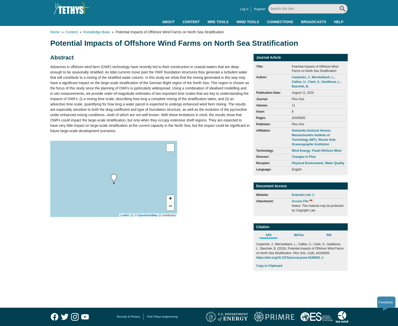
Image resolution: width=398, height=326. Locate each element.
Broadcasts (313, 22)
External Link (301, 195)
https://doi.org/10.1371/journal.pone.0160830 (288, 257)
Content (191, 22)
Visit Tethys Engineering (162, 316)
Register (260, 9)
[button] (170, 199)
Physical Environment (307, 163)
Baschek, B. (300, 86)
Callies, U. (299, 82)
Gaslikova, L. (331, 82)
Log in (244, 9)
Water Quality (334, 163)
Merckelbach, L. (323, 77)
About (168, 22)
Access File (300, 201)
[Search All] (308, 9)
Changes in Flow (304, 157)
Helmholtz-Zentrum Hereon (311, 130)
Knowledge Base (96, 32)
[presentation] (114, 179)
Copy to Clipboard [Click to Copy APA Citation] (269, 266)
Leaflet (125, 215)
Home (55, 32)
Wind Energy (301, 150)
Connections (280, 22)
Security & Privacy (128, 316)
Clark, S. (314, 82)
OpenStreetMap (148, 215)
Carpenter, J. (301, 77)
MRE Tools (218, 22)
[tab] (271, 236)
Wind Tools (248, 22)
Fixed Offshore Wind (326, 150)
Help (338, 22)
